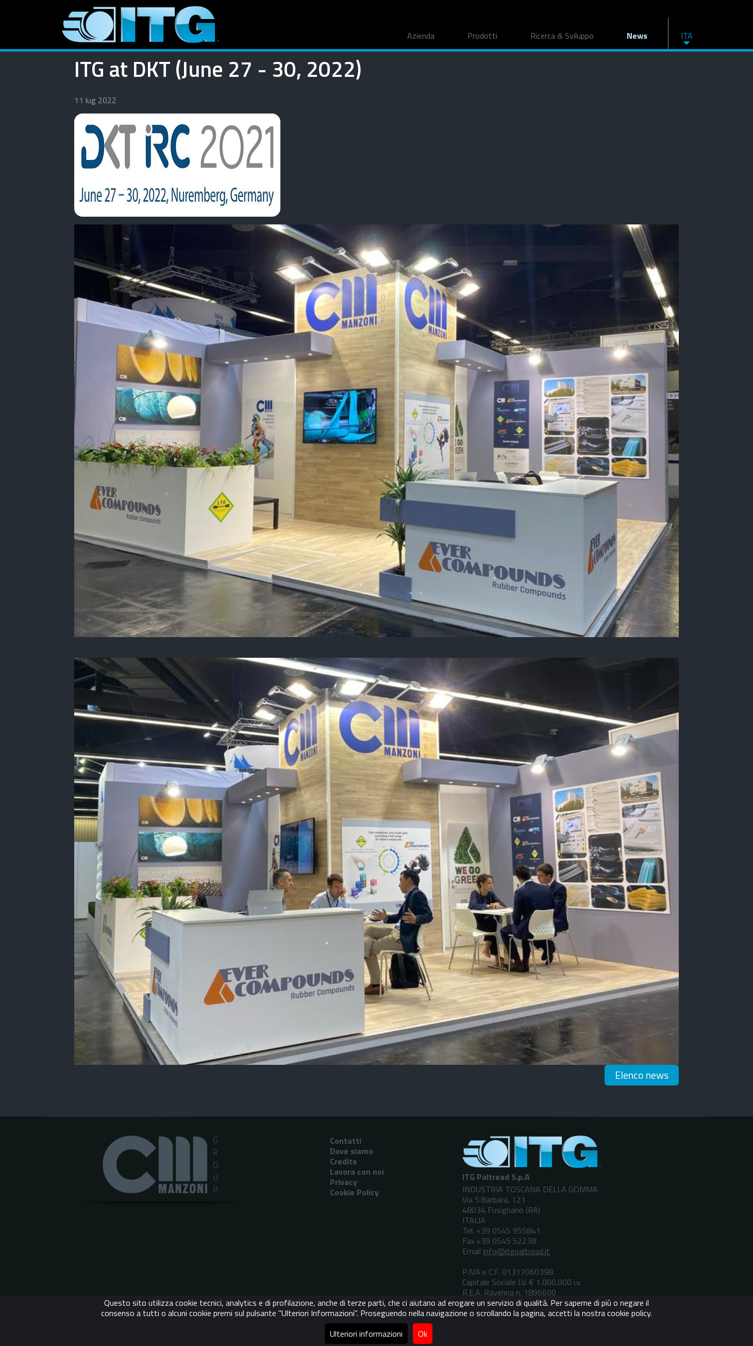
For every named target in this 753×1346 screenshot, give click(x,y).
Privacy (343, 1182)
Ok (422, 1333)
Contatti (345, 1141)
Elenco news (641, 1075)
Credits (343, 1161)
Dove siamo (351, 1151)
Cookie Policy (354, 1192)
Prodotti (482, 35)
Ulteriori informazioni (366, 1333)
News (637, 35)
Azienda (420, 35)
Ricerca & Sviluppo (562, 35)
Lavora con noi (357, 1171)
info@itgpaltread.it (516, 1251)
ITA (687, 35)
